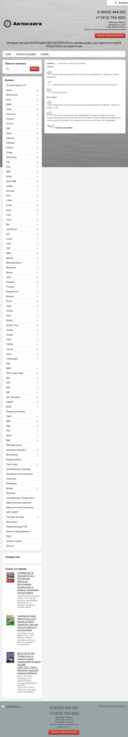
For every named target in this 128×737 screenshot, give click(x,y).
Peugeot (10, 282)
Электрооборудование (18, 531)
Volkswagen (12, 359)
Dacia (9, 133)
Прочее (10, 546)
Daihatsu (10, 143)
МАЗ (8, 421)
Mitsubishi (11, 267)
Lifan (8, 243)
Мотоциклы (12, 454)
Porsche (10, 287)
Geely (9, 176)
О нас (8, 54)
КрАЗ (9, 406)
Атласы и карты (14, 541)
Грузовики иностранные (18, 469)
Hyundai (10, 191)
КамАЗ (9, 402)
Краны (9, 488)
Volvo (9, 354)
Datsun (9, 147)
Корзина (123, 2)
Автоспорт (11, 522)
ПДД (8, 536)
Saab (8, 306)
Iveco (8, 215)
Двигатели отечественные (20, 507)
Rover (9, 301)
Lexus (9, 239)
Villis (8, 363)
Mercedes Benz (14, 263)
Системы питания (15, 517)
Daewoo (10, 138)
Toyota (9, 349)
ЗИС (8, 392)
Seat (8, 315)
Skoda (9, 320)
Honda (9, 186)
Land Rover (11, 229)
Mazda (9, 258)
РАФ (8, 426)
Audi (8, 99)
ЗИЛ (8, 387)
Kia (7, 224)
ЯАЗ (8, 440)
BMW (8, 104)
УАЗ (8, 430)
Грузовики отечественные (19, 474)
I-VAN (9, 200)
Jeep (8, 219)
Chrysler (10, 119)
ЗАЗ (8, 383)
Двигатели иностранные (18, 502)
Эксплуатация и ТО (16, 85)
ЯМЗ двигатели (14, 445)
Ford (8, 167)
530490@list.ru (13, 706)
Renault (10, 296)
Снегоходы (12, 464)
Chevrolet (11, 114)
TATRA (9, 344)
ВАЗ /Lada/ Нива (14, 373)
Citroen (9, 123)
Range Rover (12, 291)
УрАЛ (9, 435)
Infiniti (9, 205)
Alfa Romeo (12, 95)
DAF (8, 128)
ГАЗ (8, 378)
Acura (9, 90)
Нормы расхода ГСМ (16, 526)
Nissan (9, 272)
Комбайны (11, 483)
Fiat (8, 162)
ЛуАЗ (9, 416)
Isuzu (8, 210)
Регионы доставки (64, 127)
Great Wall (11, 181)
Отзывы (45, 54)
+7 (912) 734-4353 (110, 17)
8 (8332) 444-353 (112, 12)
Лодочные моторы (15, 411)
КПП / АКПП (12, 512)
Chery (9, 109)
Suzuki (9, 335)
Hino (8, 195)
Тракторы (11, 478)
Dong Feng (11, 157)
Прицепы (10, 493)
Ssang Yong (12, 325)
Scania (9, 311)
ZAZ (8, 248)
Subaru (9, 330)
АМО (8, 368)
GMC (8, 171)
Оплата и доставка (26, 54)
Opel (8, 277)
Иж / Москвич (13, 397)
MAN (8, 253)
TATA (9, 339)
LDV (8, 234)
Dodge (9, 152)
